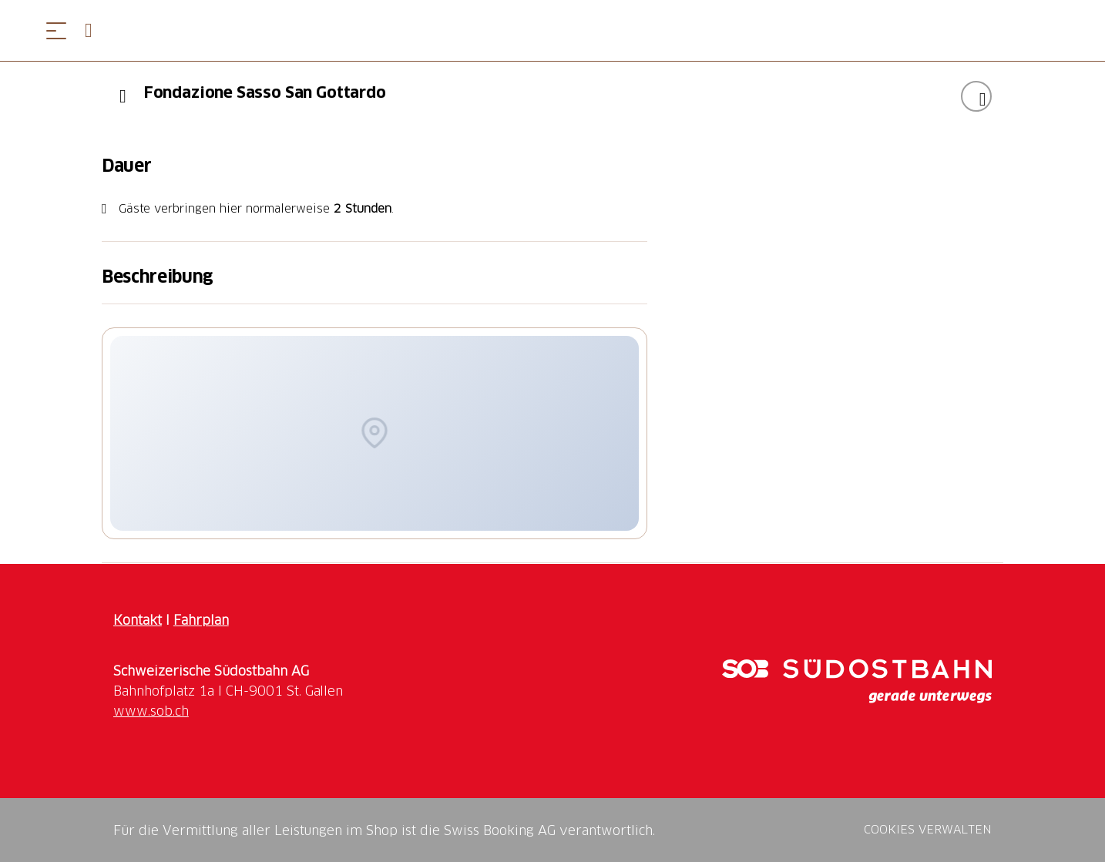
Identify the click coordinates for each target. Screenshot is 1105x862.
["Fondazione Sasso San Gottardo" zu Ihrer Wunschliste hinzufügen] (976, 96)
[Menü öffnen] (56, 30)
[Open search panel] (95, 30)
